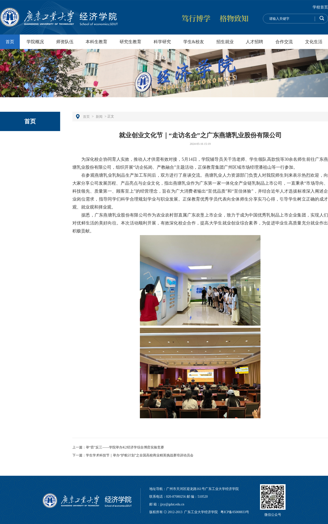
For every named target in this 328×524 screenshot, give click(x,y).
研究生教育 (130, 41)
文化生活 (313, 41)
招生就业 (225, 41)
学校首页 (320, 7)
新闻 (99, 117)
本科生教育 (96, 41)
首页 (10, 41)
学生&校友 (193, 41)
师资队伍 (65, 41)
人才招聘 (254, 41)
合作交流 (284, 41)
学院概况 (35, 41)
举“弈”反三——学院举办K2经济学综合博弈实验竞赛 (125, 447)
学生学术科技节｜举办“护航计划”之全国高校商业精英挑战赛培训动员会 (139, 455)
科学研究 (162, 41)
